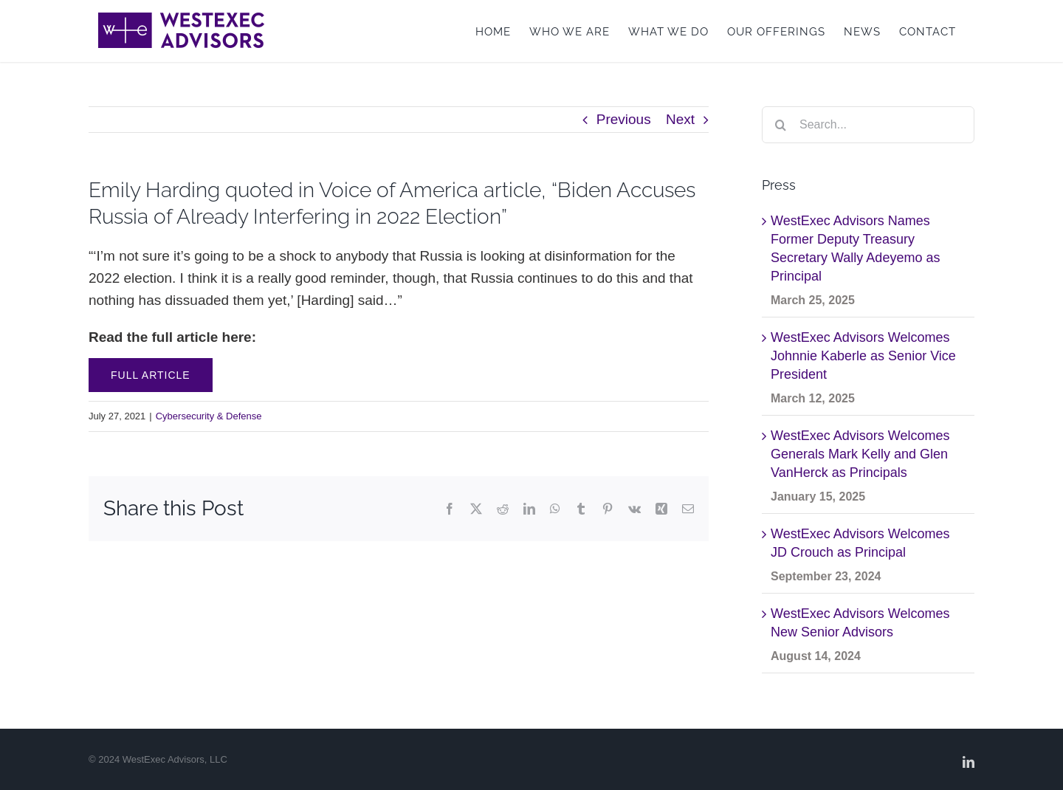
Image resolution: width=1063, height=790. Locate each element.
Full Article (150, 375)
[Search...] (868, 124)
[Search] (780, 124)
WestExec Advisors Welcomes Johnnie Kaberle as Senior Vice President (863, 356)
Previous (623, 119)
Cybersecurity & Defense (209, 416)
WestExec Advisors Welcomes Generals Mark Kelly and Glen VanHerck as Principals (860, 454)
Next (680, 119)
